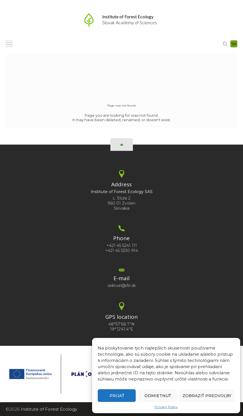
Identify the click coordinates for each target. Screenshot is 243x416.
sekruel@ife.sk (122, 285)
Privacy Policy (166, 407)
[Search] (225, 43)
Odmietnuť (157, 395)
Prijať (117, 395)
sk (234, 43)
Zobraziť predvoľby (206, 395)
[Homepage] (89, 20)
